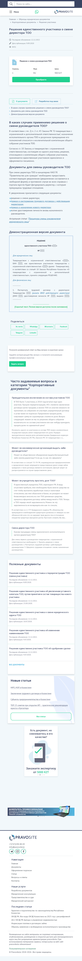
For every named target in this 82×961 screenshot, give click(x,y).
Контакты (15, 885)
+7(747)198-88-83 (17, 849)
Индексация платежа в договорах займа (29, 928)
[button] (21, 756)
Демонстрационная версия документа (27, 114)
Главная (12, 19)
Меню (16, 12)
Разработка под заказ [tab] (48, 101)
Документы (16, 871)
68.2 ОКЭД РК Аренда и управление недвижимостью (34, 924)
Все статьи (41, 721)
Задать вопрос (17, 364)
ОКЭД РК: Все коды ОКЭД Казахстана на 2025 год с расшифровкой (40, 921)
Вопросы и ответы (19, 882)
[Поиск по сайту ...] (44, 4)
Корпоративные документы (24, 22)
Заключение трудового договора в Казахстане (31, 698)
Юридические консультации (23, 898)
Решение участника (47, 22)
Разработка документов (21, 895)
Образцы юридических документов (34, 19)
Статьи (14, 878)
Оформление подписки (21, 875)
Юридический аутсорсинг (22, 905)
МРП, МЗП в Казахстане (21, 692)
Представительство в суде (22, 902)
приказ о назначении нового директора (31, 207)
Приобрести (41, 79)
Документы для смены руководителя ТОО (29, 111)
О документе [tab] (21, 101)
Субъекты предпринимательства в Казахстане (30, 704)
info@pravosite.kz (17, 852)
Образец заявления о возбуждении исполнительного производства (40, 931)
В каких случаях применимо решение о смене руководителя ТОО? (40, 108)
